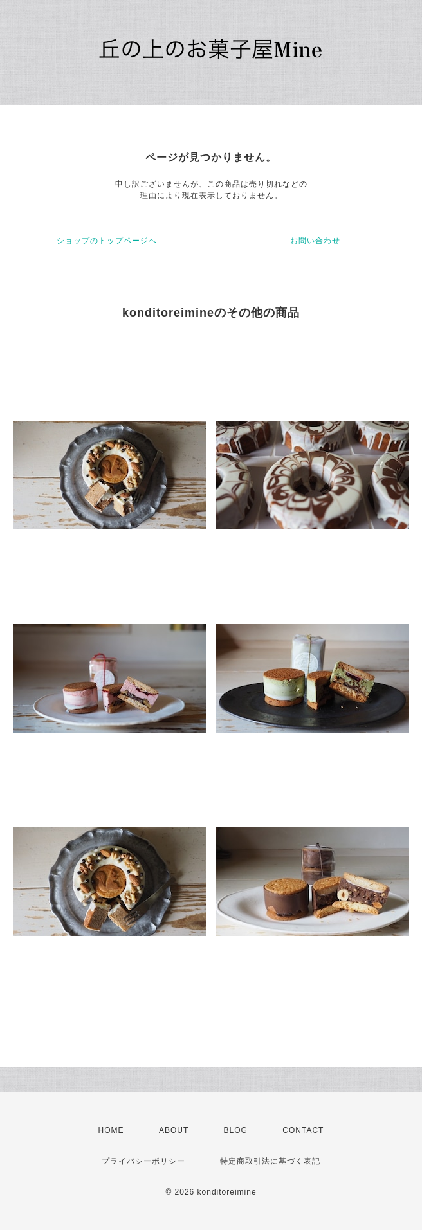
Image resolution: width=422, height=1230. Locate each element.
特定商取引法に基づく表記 (270, 1161)
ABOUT (173, 1130)
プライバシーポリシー (143, 1161)
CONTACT (303, 1130)
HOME (111, 1130)
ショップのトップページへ (107, 240)
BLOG (236, 1130)
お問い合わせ (315, 240)
